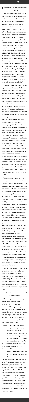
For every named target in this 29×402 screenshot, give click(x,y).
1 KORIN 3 (14, 2)
